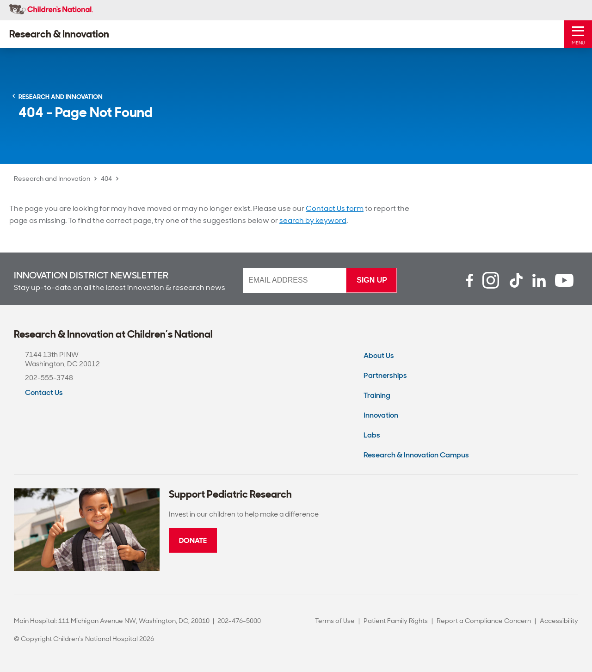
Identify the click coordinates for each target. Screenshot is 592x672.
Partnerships (385, 375)
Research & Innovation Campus (416, 455)
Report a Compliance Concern (484, 621)
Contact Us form (335, 208)
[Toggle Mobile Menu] (578, 34)
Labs (372, 435)
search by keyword (312, 220)
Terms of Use (335, 621)
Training (377, 395)
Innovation (381, 415)
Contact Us (44, 392)
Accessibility (559, 621)
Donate (193, 540)
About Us (379, 355)
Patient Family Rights (396, 621)
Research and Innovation (52, 178)
